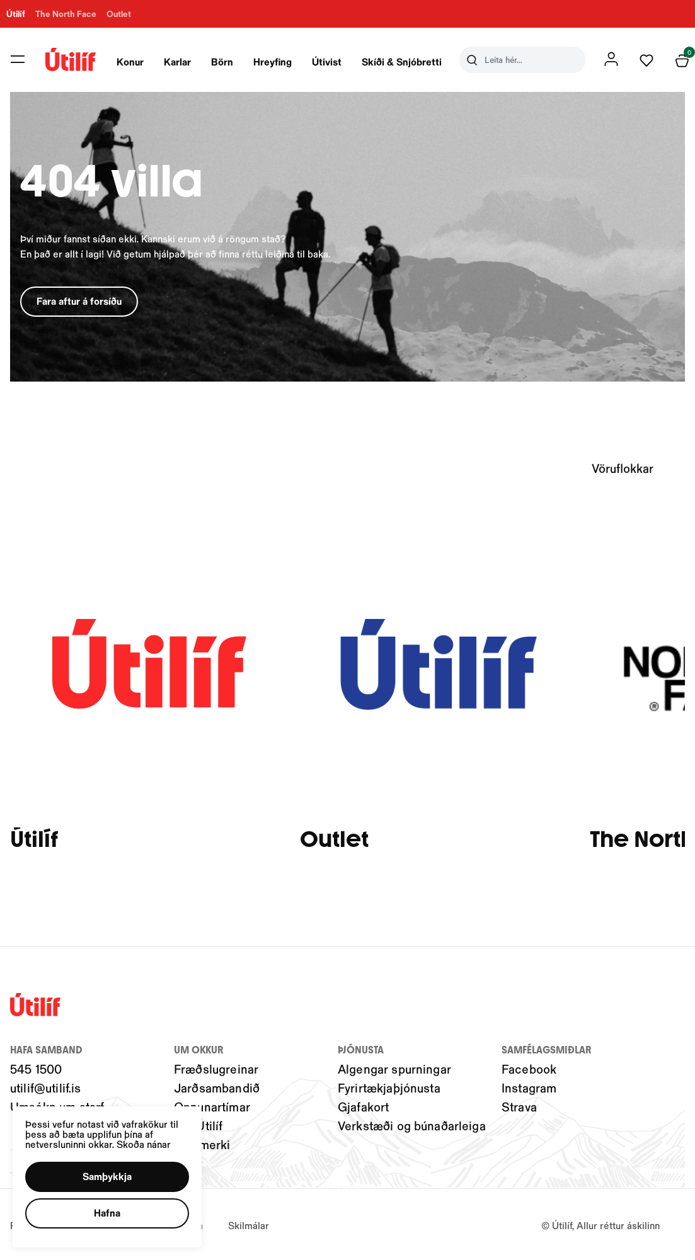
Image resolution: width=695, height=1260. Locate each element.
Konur (130, 61)
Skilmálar (248, 1225)
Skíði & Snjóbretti (402, 61)
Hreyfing (272, 61)
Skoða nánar (144, 1144)
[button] (107, 1177)
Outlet (334, 839)
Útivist (327, 61)
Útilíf (34, 839)
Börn (222, 61)
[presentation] (130, 59)
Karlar (177, 61)
